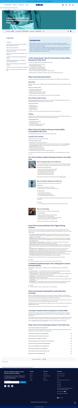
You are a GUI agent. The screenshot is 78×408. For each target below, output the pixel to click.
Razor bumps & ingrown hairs (33, 100)
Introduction (8, 42)
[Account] (63, 5)
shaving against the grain (53, 244)
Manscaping (14, 9)
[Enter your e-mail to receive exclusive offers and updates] (11, 382)
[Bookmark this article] (44, 31)
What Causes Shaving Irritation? (12, 47)
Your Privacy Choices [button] (61, 391)
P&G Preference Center (61, 373)
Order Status (45, 373)
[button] (66, 5)
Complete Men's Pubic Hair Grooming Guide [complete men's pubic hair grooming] (39, 320)
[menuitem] (68, 31)
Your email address (7, 380)
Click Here (50, 1)
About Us (31, 373)
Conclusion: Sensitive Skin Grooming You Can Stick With (17, 67)
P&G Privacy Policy (12, 378)
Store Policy (59, 384)
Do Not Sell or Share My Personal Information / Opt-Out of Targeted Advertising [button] (65, 389)
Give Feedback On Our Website (62, 393)
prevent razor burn (62, 176)
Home (5, 9)
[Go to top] (75, 404)
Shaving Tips (9, 9)
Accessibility (59, 386)
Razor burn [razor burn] (30, 84)
